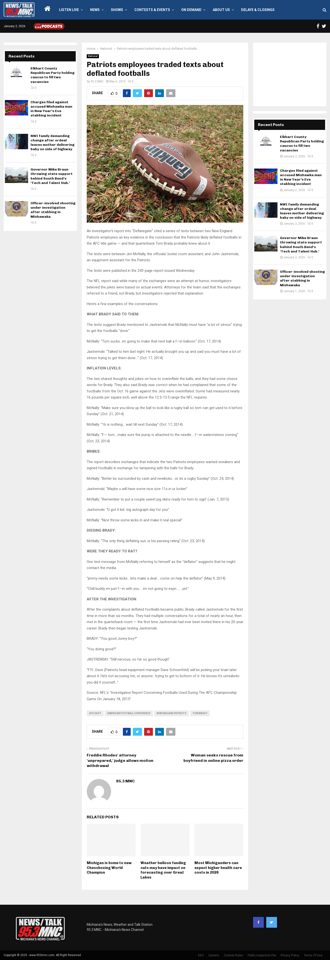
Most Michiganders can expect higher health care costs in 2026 (218, 868)
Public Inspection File (262, 955)
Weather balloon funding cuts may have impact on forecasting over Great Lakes (163, 870)
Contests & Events (152, 10)
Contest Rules (233, 955)
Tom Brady (199, 713)
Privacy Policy (290, 955)
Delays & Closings (258, 10)
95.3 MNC (97, 81)
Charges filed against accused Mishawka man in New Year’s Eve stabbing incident (51, 109)
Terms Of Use (313, 955)
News (95, 10)
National (93, 56)
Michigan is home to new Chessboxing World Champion (109, 868)
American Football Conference (128, 713)
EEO (201, 955)
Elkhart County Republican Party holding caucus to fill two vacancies (53, 75)
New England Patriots (171, 713)
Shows (117, 10)
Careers (213, 955)
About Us (221, 10)
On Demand (191, 10)
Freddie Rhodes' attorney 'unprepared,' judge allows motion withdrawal (120, 760)
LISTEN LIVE (69, 10)
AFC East (95, 713)
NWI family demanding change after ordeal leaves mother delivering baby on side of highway (53, 142)
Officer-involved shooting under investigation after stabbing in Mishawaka (53, 210)
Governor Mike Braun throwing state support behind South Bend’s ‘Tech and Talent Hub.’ (52, 176)
